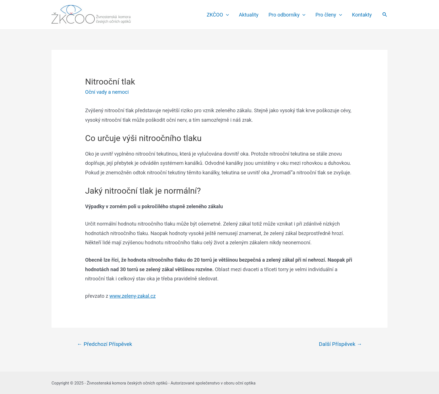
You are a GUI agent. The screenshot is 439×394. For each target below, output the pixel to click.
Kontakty (362, 15)
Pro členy (329, 15)
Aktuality (248, 15)
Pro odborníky (286, 15)
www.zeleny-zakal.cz (132, 296)
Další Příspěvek (340, 344)
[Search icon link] (384, 14)
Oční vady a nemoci (107, 92)
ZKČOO (218, 15)
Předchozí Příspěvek (104, 344)
